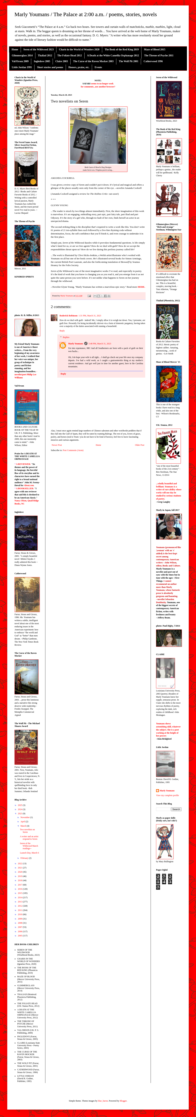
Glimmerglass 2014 (22, 55)
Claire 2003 (61, 61)
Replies (66, 337)
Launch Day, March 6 (29, 853)
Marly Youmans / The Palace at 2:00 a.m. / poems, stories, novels (86, 14)
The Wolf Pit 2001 (128, 61)
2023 (20, 813)
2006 (20, 931)
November (25, 817)
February (25, 858)
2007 (20, 927)
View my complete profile (167, 795)
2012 (20, 906)
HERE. (141, 286)
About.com (29, 485)
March (24, 826)
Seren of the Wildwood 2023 (38, 49)
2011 (20, 910)
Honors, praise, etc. (78, 67)
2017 (20, 884)
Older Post (139, 445)
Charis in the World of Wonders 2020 (79, 49)
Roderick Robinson (68, 315)
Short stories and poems (50, 67)
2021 (20, 867)
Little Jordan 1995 (22, 67)
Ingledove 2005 (42, 61)
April (23, 821)
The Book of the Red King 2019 (122, 49)
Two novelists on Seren (27, 830)
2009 (20, 918)
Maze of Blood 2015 (154, 49)
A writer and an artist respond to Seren (29, 837)
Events (98, 67)
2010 (20, 914)
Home (15, 49)
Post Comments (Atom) (73, 450)
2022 (20, 863)
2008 (20, 923)
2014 (20, 897)
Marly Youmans (75, 343)
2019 (20, 876)
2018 (20, 880)
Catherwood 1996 (153, 61)
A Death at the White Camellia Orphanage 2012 (113, 55)
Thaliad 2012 (45, 55)
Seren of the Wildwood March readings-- (29, 846)
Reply (62, 330)
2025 (20, 805)
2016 (20, 889)
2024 (20, 809)
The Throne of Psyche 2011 (158, 55)
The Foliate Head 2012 (69, 55)
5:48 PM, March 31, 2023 (100, 343)
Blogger (123, 1101)
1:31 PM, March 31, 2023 (90, 315)
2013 (20, 901)
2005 (20, 935)
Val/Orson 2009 (20, 61)
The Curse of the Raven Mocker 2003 (93, 61)
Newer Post (57, 445)
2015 (20, 893)
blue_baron (103, 1101)
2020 (20, 872)
